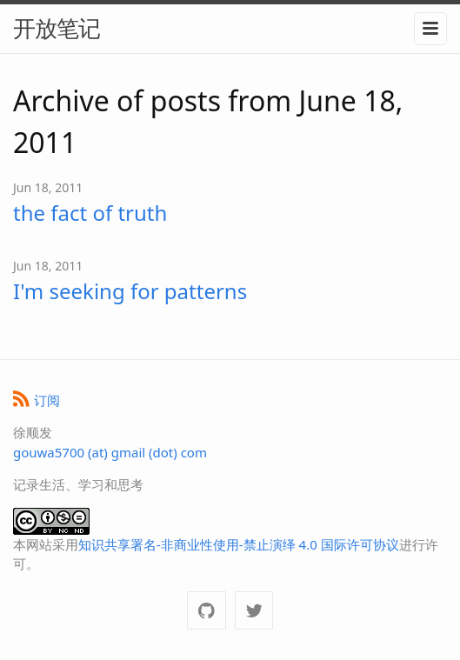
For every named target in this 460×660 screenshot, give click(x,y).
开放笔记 (56, 27)
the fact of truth (90, 212)
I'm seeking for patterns (130, 291)
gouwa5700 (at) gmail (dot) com (110, 452)
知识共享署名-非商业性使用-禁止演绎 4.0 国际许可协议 (238, 544)
